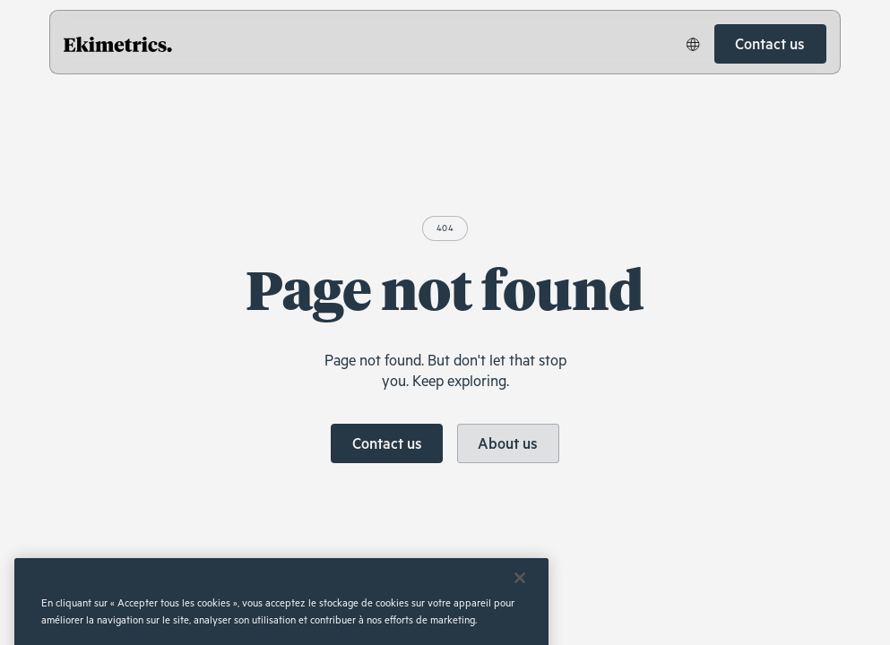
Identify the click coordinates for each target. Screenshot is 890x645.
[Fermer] (520, 592)
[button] (693, 43)
